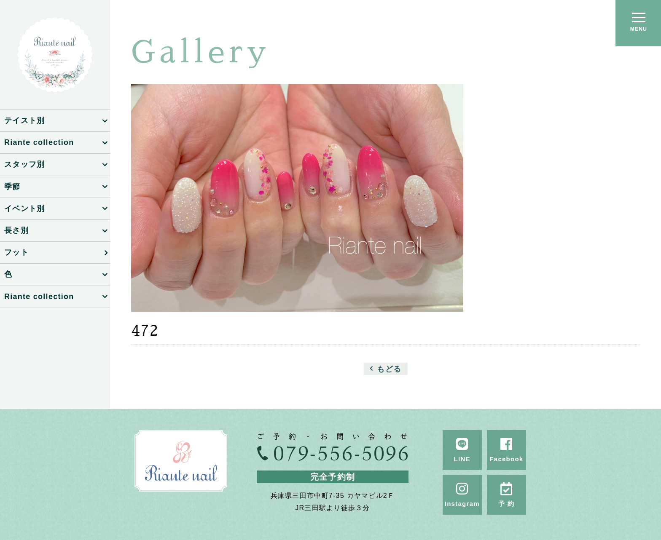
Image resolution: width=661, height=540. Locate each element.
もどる (389, 368)
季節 (12, 186)
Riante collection (39, 142)
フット (16, 252)
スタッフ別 (24, 164)
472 (145, 330)
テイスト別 (24, 120)
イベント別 (24, 208)
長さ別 (16, 230)
